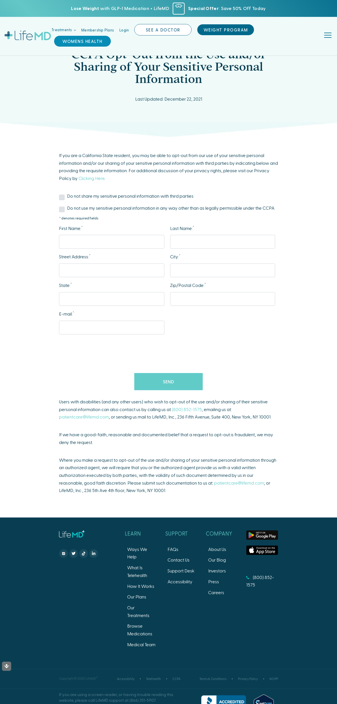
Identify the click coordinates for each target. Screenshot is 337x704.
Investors (217, 570)
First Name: (71, 228)
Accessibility (179, 581)
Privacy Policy (248, 679)
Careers (216, 592)
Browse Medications (139, 629)
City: (175, 256)
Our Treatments (138, 611)
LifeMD (28, 35)
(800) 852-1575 (187, 409)
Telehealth (153, 679)
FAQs (172, 549)
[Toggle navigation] (328, 35)
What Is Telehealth (137, 571)
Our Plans (136, 596)
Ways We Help (137, 553)
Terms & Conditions (213, 679)
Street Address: (74, 256)
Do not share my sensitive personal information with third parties (130, 196)
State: (65, 285)
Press (213, 581)
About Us (217, 549)
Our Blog (217, 559)
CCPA (176, 679)
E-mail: (66, 313)
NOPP (273, 679)
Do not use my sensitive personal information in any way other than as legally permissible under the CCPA (171, 208)
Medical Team (141, 644)
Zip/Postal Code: (188, 285)
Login (124, 29)
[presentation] (168, 354)
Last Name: (182, 228)
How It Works (140, 586)
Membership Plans (97, 29)
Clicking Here (91, 178)
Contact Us (178, 559)
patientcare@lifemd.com (84, 416)
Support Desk (180, 570)
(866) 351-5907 (142, 700)
